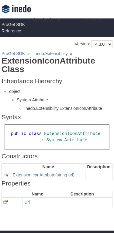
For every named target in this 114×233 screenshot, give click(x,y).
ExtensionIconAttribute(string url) (43, 174)
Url (27, 202)
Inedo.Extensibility (50, 53)
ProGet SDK (13, 53)
